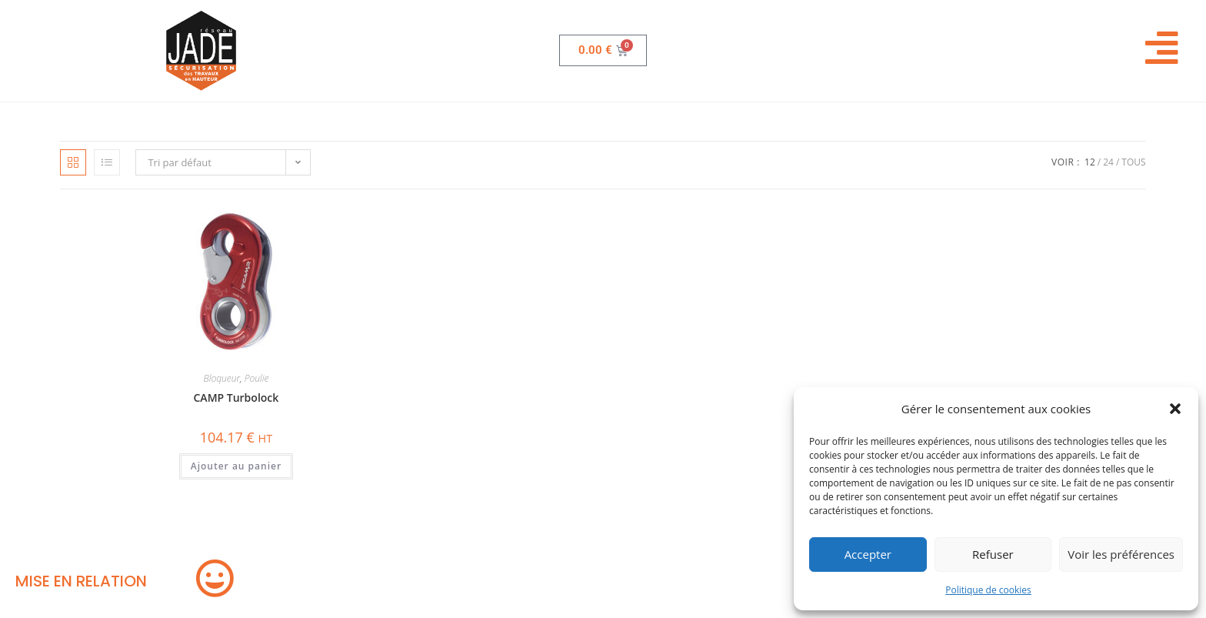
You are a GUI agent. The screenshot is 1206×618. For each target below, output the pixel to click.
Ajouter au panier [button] (236, 466)
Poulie (257, 378)
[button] (1175, 408)
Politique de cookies (988, 589)
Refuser (993, 554)
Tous (1133, 162)
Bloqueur (221, 378)
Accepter (868, 554)
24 (1108, 162)
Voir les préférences (1121, 554)
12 (1089, 162)
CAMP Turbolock (236, 397)
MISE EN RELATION (81, 581)
